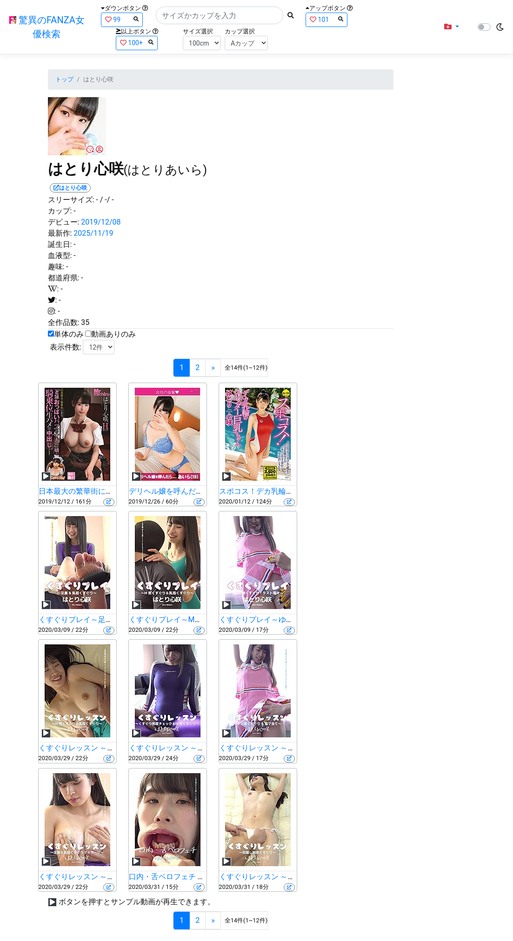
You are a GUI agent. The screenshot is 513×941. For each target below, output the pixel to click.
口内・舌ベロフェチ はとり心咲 (182, 876)
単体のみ (69, 334)
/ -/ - (107, 199)
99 (122, 19)
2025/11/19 (93, 233)
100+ (136, 42)
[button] (451, 27)
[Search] (219, 15)
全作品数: (64, 322)
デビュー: (64, 222)
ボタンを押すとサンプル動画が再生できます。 (137, 901)
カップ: (60, 210)
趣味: (56, 266)
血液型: (60, 255)
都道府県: (64, 277)
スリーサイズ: (71, 199)
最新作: (60, 233)
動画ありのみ (113, 334)
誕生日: (60, 244)
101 (326, 19)
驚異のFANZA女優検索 (47, 27)
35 (85, 322)
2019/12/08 (100, 222)
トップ (64, 79)
